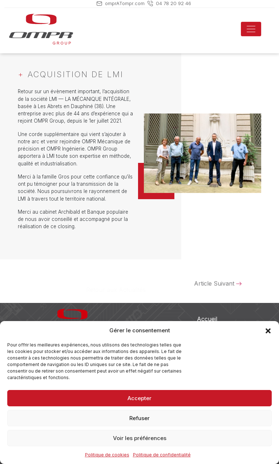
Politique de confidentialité (162, 454)
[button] (268, 330)
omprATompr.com (125, 3)
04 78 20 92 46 (173, 3)
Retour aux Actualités (116, 285)
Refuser (139, 418)
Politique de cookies (107, 454)
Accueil (207, 319)
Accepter (139, 398)
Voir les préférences (139, 438)
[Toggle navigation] (251, 29)
